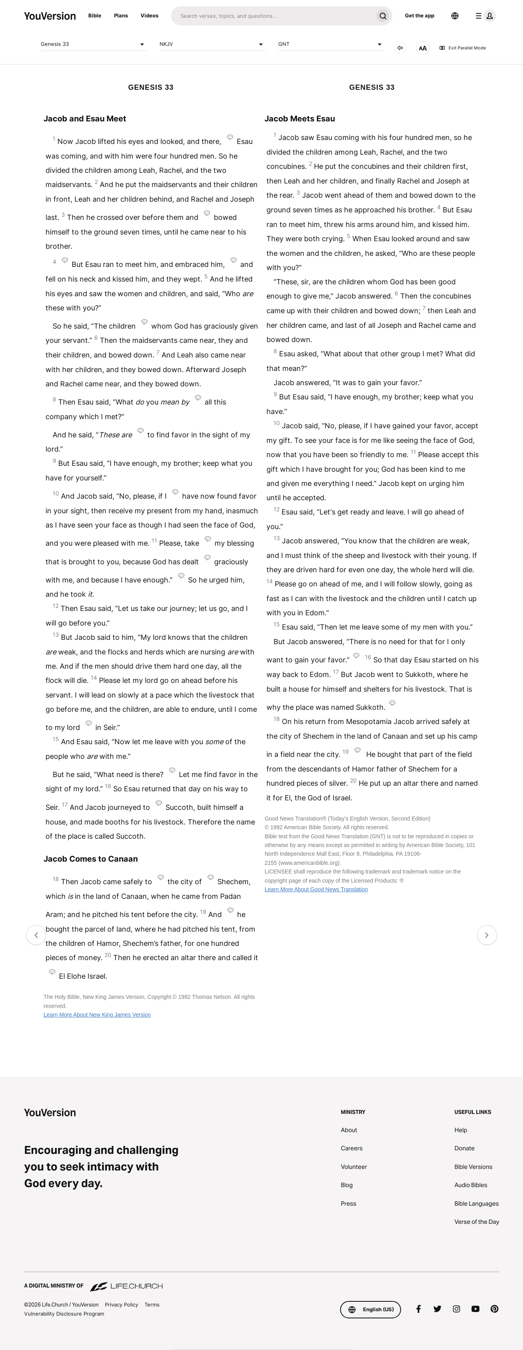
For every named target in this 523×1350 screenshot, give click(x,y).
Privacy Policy (121, 1304)
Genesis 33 (94, 44)
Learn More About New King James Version (97, 1015)
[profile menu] (484, 16)
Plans (121, 15)
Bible (94, 15)
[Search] (272, 15)
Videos (149, 15)
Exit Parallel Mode (462, 48)
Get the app (419, 15)
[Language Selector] (455, 16)
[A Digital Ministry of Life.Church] (261, 1281)
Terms (152, 1304)
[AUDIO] (400, 48)
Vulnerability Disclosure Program (64, 1313)
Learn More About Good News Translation (316, 889)
